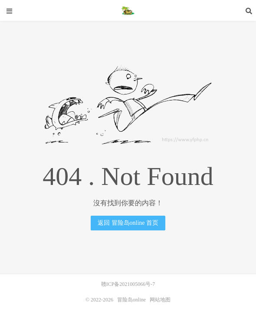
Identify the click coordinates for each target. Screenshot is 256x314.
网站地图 (160, 300)
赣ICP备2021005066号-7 (128, 284)
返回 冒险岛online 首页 (128, 223)
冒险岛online (128, 10)
